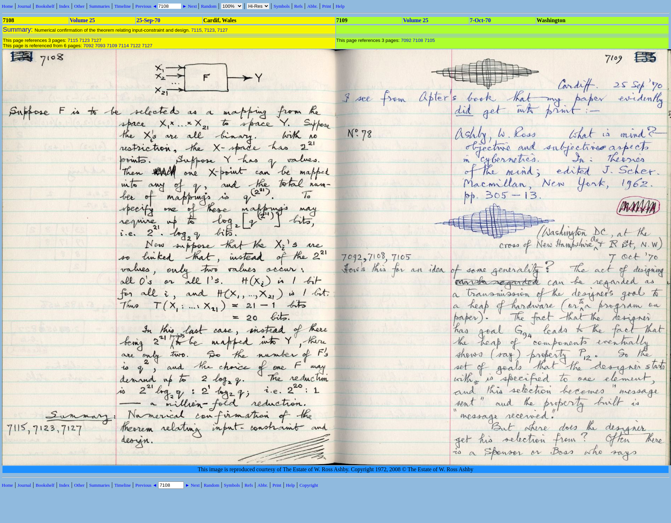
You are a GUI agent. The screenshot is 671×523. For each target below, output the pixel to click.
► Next (189, 6)
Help (340, 6)
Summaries (99, 6)
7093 (100, 45)
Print (326, 6)
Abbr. (312, 6)
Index (64, 6)
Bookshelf (45, 6)
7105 (429, 40)
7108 (418, 40)
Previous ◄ (146, 6)
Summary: (19, 29)
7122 (135, 45)
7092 (88, 45)
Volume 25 (82, 20)
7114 (123, 45)
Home (7, 6)
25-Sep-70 (148, 20)
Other (79, 6)
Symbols (282, 6)
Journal (24, 6)
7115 (196, 30)
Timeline (122, 6)
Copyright (308, 485)
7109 (112, 45)
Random (208, 6)
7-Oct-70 (480, 20)
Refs (298, 6)
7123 (209, 30)
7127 (222, 30)
